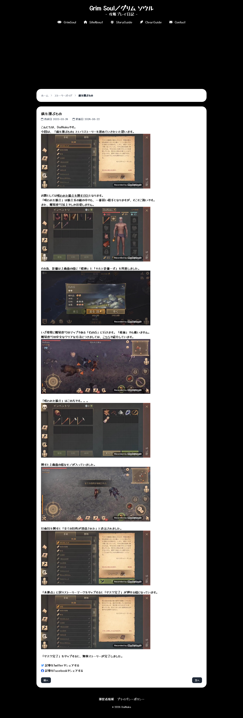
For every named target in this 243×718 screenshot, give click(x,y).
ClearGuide (151, 22)
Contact (177, 22)
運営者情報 (106, 699)
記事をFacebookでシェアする (62, 670)
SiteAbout (93, 22)
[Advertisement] (121, 55)
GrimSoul (67, 22)
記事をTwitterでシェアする (60, 665)
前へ (45, 680)
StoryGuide (121, 22)
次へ (197, 680)
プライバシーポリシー (130, 699)
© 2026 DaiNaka (121, 707)
